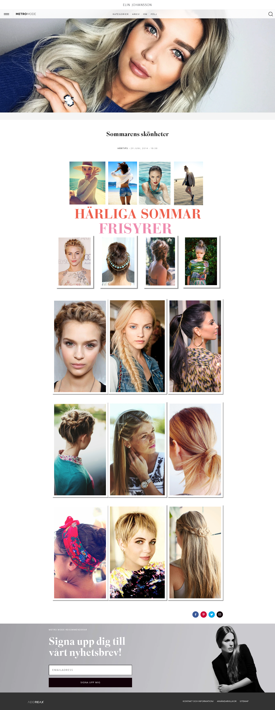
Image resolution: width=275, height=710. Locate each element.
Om (145, 14)
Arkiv (136, 14)
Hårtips (123, 148)
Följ (154, 14)
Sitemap (244, 701)
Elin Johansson (137, 5)
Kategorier (121, 14)
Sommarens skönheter (137, 134)
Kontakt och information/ (198, 701)
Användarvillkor (226, 701)
